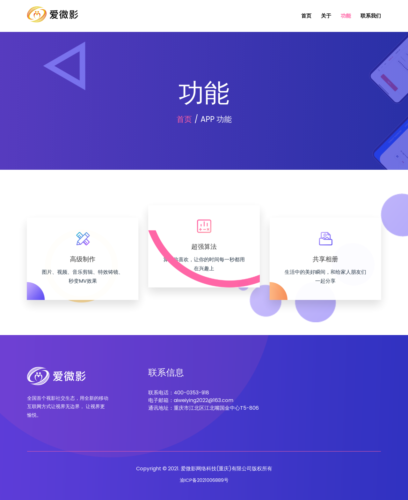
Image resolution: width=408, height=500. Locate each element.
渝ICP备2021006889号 (204, 480)
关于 (326, 15)
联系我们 (371, 15)
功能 (346, 15)
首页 (306, 15)
